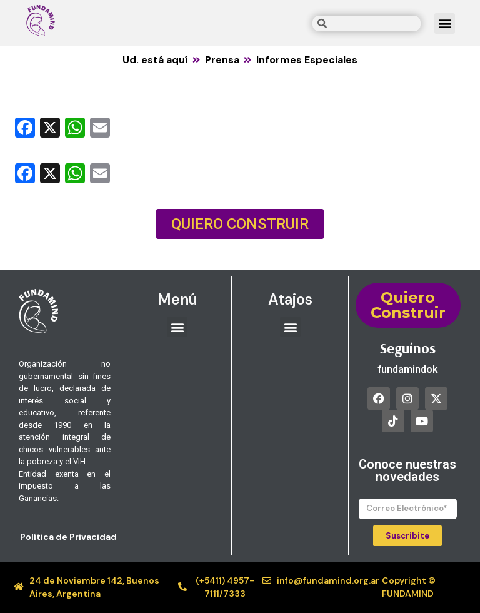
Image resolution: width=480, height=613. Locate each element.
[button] (444, 23)
